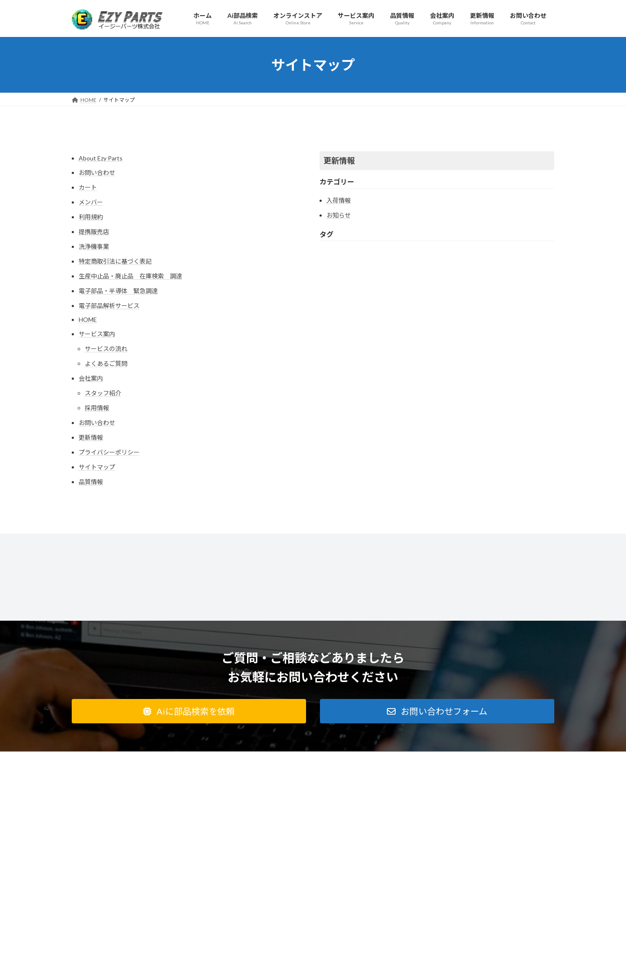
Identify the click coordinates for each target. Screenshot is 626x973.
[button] (189, 711)
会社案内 (91, 378)
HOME (88, 319)
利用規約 (91, 217)
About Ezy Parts (101, 158)
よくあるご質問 (106, 363)
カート (88, 187)
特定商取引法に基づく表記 (115, 261)
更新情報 (91, 437)
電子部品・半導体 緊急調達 (118, 290)
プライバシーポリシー (109, 452)
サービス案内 (97, 334)
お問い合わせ (97, 172)
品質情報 (91, 481)
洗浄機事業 (94, 246)
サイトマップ (97, 467)
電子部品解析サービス (109, 305)
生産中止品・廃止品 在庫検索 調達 (130, 276)
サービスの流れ (106, 348)
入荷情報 (338, 200)
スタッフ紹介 (103, 393)
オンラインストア (325, 759)
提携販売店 (94, 231)
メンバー (91, 202)
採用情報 (97, 407)
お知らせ (338, 215)
